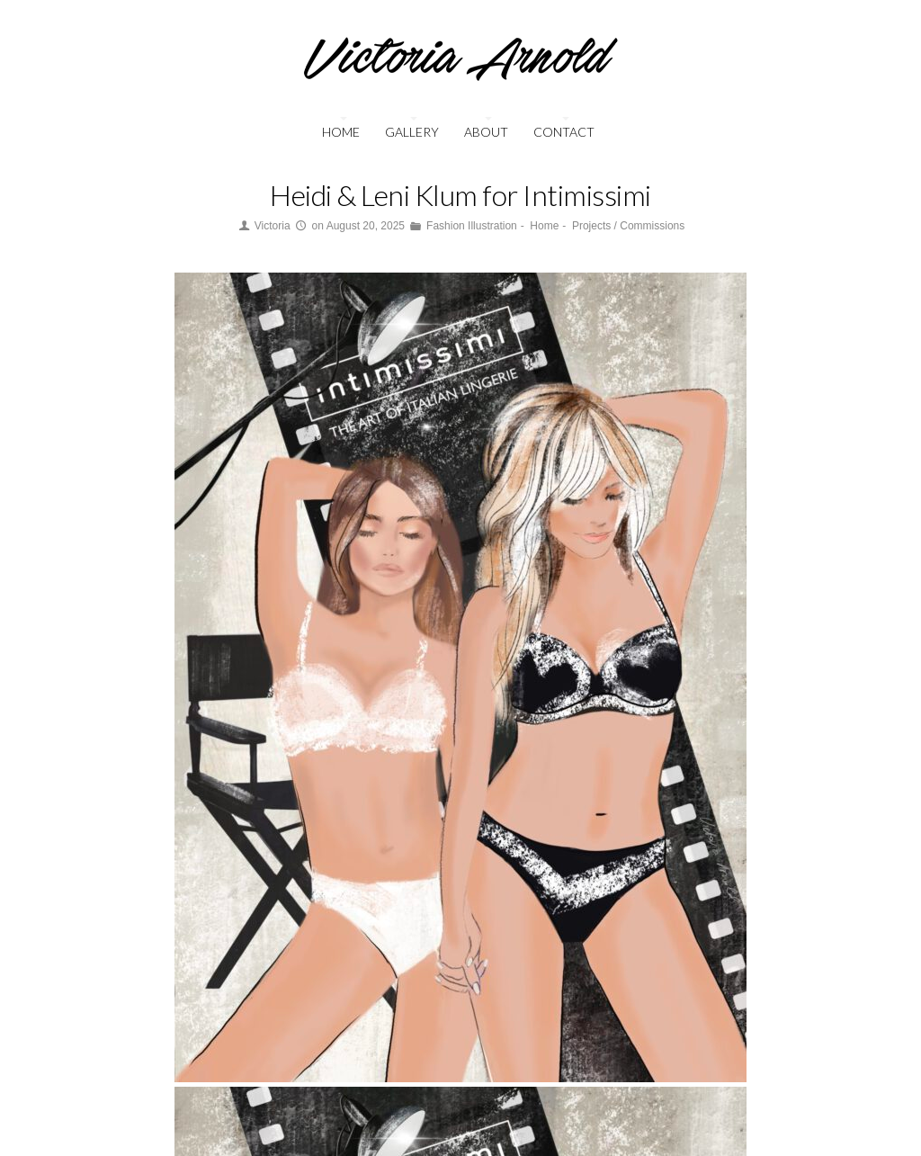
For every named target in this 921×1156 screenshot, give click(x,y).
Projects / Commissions (628, 226)
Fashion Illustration (471, 226)
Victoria (273, 226)
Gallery (412, 131)
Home (341, 131)
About (486, 131)
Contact (564, 131)
